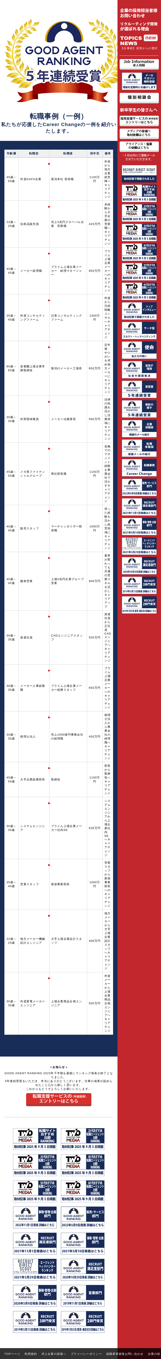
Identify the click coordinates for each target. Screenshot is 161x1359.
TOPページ (12, 1354)
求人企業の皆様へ (54, 1354)
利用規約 (31, 1354)
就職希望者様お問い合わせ (125, 1354)
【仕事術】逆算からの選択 (139, 48)
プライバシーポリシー (86, 1354)
